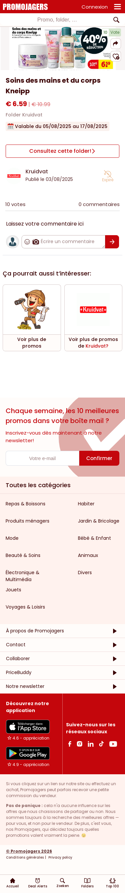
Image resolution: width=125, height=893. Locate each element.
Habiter (86, 503)
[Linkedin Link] (91, 744)
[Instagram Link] (79, 744)
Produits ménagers (27, 521)
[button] (115, 43)
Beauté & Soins (23, 555)
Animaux (88, 555)
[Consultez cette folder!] (62, 151)
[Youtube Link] (113, 744)
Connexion (95, 6)
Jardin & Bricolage (98, 521)
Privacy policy (59, 857)
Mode (12, 538)
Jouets (13, 589)
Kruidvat (37, 171)
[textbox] (57, 20)
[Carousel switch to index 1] (62, 62)
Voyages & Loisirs (25, 607)
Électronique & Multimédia (22, 576)
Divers (85, 572)
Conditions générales (25, 857)
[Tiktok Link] (101, 744)
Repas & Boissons (25, 503)
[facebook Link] (69, 744)
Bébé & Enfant (94, 538)
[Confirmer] (112, 241)
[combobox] (62, 20)
